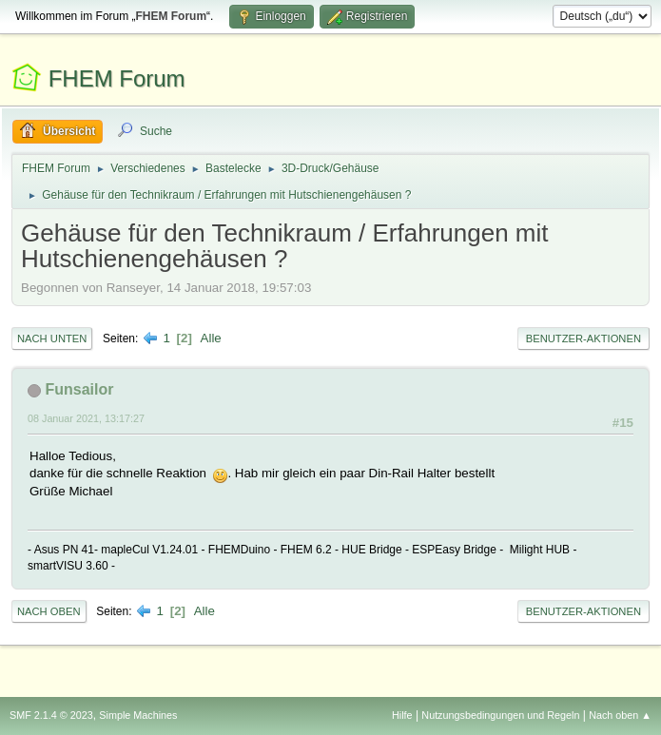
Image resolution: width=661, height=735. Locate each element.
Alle (211, 338)
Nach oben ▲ (620, 715)
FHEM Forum (117, 78)
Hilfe (402, 715)
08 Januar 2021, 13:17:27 (86, 418)
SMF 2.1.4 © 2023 (51, 715)
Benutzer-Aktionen (583, 338)
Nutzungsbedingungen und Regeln (500, 715)
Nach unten (52, 338)
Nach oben (49, 611)
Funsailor (79, 389)
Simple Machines (138, 715)
